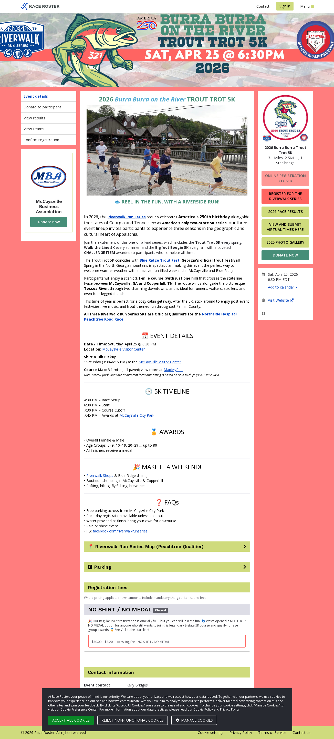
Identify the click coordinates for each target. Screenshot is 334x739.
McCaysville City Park (136, 415)
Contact (262, 6)
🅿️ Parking (99, 567)
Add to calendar (283, 287)
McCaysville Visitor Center (123, 349)
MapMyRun (173, 369)
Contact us (301, 732)
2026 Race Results (285, 211)
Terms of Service (272, 732)
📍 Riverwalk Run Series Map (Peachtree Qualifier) (146, 546)
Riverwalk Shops (99, 475)
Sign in (284, 6)
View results (34, 117)
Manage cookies (194, 720)
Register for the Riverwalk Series (285, 196)
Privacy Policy (240, 732)
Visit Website (281, 300)
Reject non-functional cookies (132, 720)
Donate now (49, 221)
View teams (34, 128)
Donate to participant (42, 106)
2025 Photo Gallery (285, 242)
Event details (36, 96)
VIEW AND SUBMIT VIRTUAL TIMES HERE (285, 227)
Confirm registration (41, 139)
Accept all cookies (71, 720)
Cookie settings (210, 732)
